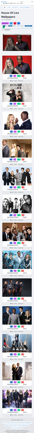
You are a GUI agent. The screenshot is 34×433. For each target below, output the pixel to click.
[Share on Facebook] (18, 23)
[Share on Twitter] (11, 23)
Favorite (5, 23)
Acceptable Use (29, 422)
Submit (7, 3)
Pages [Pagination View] (14, 25)
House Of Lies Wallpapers (25, 7)
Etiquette (7, 425)
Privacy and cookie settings (17, 427)
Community (13, 3)
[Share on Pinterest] (15, 23)
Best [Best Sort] (18, 25)
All (2, 29)
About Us (4, 422)
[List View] (6, 26)
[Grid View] (4, 26)
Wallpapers (7, 29)
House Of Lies (15, 7)
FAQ (8, 422)
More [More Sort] (22, 25)
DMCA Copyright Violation (24, 425)
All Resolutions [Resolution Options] (28, 25)
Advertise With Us (13, 425)
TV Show (8, 7)
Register (21, 3)
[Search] (32, 2)
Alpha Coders (4, 1)
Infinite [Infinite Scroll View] (10, 25)
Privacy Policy (13, 422)
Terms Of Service (21, 422)
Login (18, 3)
